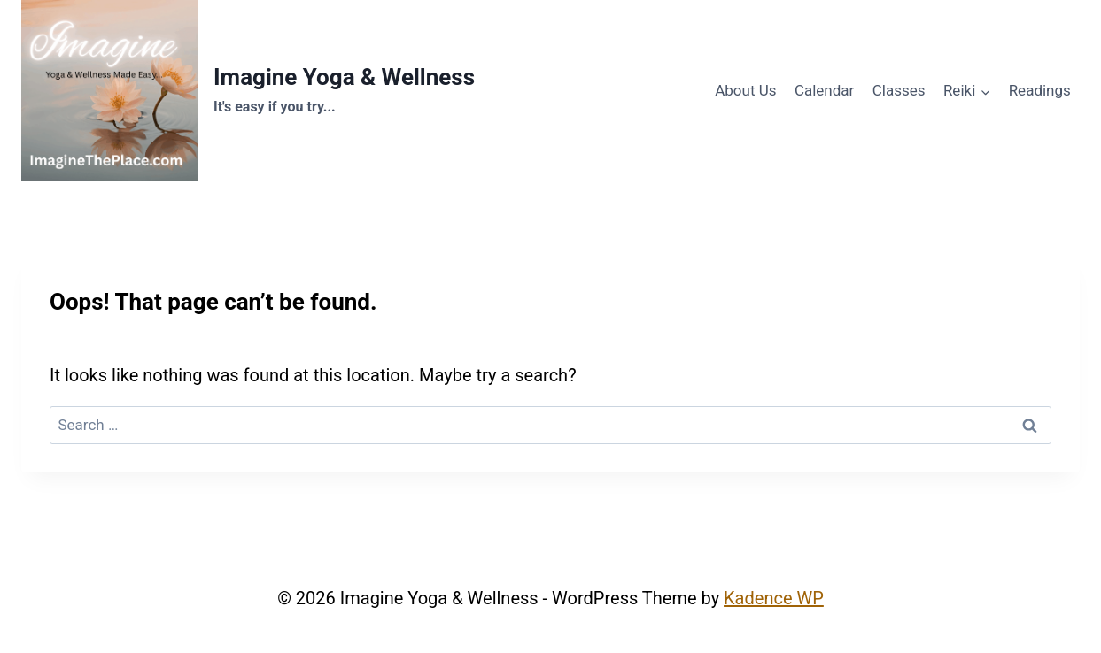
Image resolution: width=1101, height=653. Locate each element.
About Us (745, 90)
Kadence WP (774, 598)
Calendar (824, 90)
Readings (1040, 90)
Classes (899, 90)
